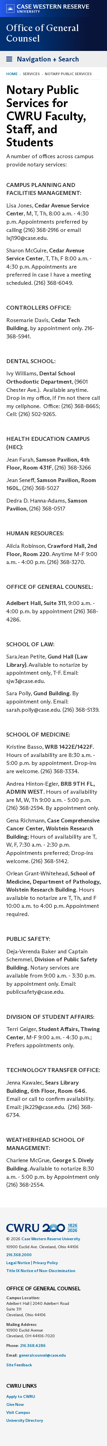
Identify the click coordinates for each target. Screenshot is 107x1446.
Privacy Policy (45, 1262)
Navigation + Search (41, 60)
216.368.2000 (19, 1254)
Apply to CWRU (20, 1396)
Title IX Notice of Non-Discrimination (40, 1270)
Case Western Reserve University (50, 1238)
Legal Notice (18, 1262)
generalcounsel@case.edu (42, 1355)
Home (12, 74)
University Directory (24, 1420)
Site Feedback (19, 1364)
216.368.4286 (33, 1345)
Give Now (15, 1404)
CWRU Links (21, 1386)
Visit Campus (18, 1412)
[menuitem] (53, 1396)
